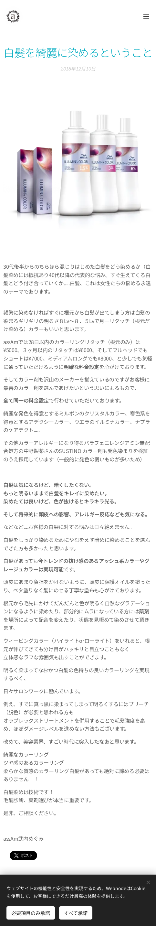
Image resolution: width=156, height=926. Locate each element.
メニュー (146, 16)
